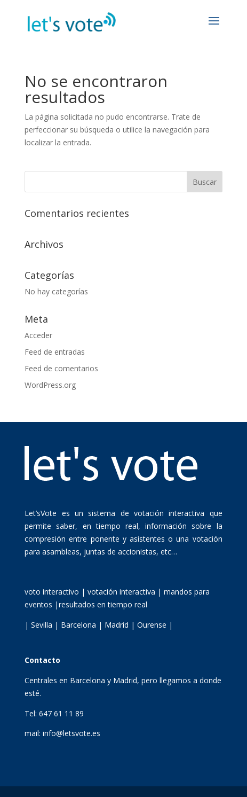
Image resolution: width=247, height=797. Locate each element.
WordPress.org (50, 385)
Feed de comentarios (61, 368)
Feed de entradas (55, 352)
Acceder (38, 335)
